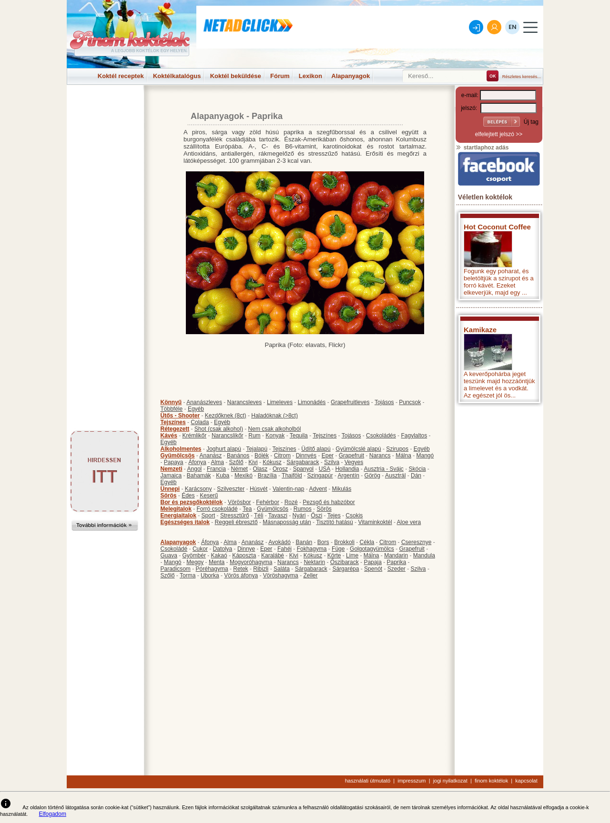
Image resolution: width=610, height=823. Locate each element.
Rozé (291, 502)
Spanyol (303, 469)
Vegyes (354, 462)
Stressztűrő (234, 515)
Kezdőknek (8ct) (225, 415)
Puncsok (410, 402)
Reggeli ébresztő (236, 522)
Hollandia (347, 469)
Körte (334, 555)
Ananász (211, 455)
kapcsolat (526, 780)
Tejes (334, 515)
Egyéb (196, 409)
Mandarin (396, 555)
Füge (338, 548)
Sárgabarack (302, 462)
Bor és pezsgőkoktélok (192, 502)
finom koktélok (491, 780)
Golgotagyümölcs (372, 548)
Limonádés (312, 402)
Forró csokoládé (217, 509)
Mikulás (341, 489)
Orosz (280, 469)
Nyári (299, 515)
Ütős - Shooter (180, 415)
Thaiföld (292, 475)
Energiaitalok (178, 515)
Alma (217, 462)
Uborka (210, 575)
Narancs (380, 455)
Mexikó (243, 475)
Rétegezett (175, 429)
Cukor (200, 548)
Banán (303, 542)
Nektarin (314, 562)
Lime (352, 555)
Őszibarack (344, 562)
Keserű (209, 495)
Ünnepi (170, 489)
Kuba (222, 475)
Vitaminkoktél (375, 522)
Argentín (348, 475)
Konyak (275, 435)
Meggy (194, 562)
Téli (258, 515)
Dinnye (246, 548)
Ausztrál (395, 475)
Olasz (260, 469)
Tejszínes (173, 422)
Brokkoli (344, 542)
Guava (169, 555)
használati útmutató (367, 780)
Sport (208, 515)
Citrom (282, 455)
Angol (194, 469)
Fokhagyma (312, 548)
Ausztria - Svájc (383, 469)
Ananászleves (204, 402)
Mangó (425, 455)
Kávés (169, 435)
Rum (254, 435)
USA (324, 469)
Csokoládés (381, 435)
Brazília (267, 475)
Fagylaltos (414, 435)
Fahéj (284, 548)
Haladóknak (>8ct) (274, 415)
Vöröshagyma (280, 575)
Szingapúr (320, 475)
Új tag (531, 122)
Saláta (282, 568)
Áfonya (197, 462)
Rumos (303, 509)
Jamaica (171, 475)
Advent (317, 489)
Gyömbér (194, 555)
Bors (323, 542)
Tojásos (384, 402)
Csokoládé (174, 548)
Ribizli (260, 568)
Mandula (424, 555)
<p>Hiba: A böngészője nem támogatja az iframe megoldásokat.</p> (499, 533)
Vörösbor (239, 502)
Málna (403, 455)
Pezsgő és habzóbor (329, 502)
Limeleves (280, 402)
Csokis (354, 515)
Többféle (172, 409)
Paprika (396, 562)
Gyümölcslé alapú (358, 449)
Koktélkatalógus (177, 75)
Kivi (252, 462)
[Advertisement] (105, 106)
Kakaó (219, 555)
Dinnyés (306, 455)
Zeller (310, 575)
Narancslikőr (228, 435)
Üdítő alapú (315, 449)
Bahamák (199, 475)
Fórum (279, 75)
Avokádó (279, 542)
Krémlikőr (195, 435)
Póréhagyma (212, 568)
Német (239, 469)
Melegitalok (176, 509)
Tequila (299, 435)
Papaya (173, 462)
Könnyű (171, 402)
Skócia (417, 469)
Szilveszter (230, 489)
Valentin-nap (289, 489)
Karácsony (198, 489)
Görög (372, 475)
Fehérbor (267, 502)
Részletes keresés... (521, 76)
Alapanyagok (350, 75)
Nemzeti (172, 469)
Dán (416, 475)
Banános (238, 455)
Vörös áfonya (241, 575)
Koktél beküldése (235, 75)
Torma (187, 575)
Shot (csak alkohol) (218, 429)
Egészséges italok (185, 522)
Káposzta (244, 555)
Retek (240, 568)
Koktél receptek (121, 75)
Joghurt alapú (223, 449)
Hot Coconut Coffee (497, 227)
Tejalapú (256, 449)
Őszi (316, 515)
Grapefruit (351, 455)
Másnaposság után (287, 522)
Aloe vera (409, 522)
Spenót (373, 568)
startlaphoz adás (482, 147)
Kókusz (272, 462)
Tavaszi (277, 515)
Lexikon (310, 75)
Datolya (223, 548)
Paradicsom (176, 568)
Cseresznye (416, 542)
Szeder (396, 568)
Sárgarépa (345, 568)
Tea (247, 509)
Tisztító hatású (334, 522)
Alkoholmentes (181, 449)
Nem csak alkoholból (274, 429)
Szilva (331, 462)
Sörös (169, 495)
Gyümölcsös (178, 455)
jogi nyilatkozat (450, 780)
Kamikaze (480, 330)
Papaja (372, 562)
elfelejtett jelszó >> (498, 134)
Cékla (367, 542)
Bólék (261, 455)
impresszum (411, 780)
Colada (200, 422)
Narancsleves (244, 402)
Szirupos (397, 449)
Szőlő (236, 462)
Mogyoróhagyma (251, 562)
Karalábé (272, 555)
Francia (216, 469)
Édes (188, 495)
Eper (328, 455)
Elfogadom (52, 814)
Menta (216, 562)
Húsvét (258, 489)
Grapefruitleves (350, 402)
